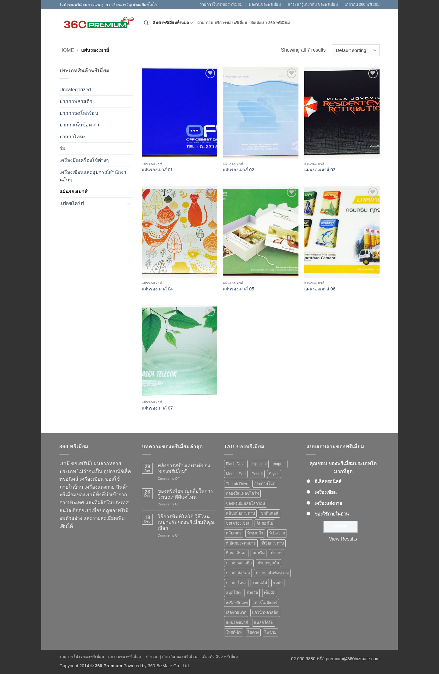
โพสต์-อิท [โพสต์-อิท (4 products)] (233, 632)
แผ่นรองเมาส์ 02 (238, 169)
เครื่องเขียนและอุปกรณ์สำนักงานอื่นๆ (92, 176)
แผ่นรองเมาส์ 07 (157, 408)
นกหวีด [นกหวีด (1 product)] (258, 553)
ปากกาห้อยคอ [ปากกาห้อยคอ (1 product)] (238, 572)
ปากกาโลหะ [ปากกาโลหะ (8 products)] (236, 583)
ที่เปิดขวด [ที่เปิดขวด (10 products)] (277, 533)
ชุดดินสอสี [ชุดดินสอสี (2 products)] (269, 513)
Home (66, 50)
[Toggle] (129, 203)
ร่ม (62, 148)
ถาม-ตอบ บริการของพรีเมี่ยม (222, 22)
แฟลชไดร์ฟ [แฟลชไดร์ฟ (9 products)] (263, 622)
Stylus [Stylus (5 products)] (274, 474)
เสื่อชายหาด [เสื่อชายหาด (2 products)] (236, 612)
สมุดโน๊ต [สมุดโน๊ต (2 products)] (233, 592)
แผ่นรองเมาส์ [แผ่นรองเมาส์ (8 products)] (237, 622)
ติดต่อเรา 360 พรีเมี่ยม (270, 22)
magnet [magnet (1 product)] (279, 463)
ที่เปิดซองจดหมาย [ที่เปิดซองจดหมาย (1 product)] (241, 543)
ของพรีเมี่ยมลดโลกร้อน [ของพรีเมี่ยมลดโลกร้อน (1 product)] (245, 503)
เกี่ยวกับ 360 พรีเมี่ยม (362, 4)
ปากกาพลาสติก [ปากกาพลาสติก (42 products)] (239, 563)
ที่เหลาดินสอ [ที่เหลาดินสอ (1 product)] (236, 553)
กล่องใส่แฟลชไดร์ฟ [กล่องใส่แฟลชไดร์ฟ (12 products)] (242, 493)
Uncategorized (75, 89)
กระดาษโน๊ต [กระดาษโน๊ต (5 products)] (264, 483)
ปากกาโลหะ (72, 136)
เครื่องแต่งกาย (328, 503)
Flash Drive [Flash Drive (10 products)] (236, 463)
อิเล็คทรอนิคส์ (328, 481)
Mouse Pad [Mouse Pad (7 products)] (236, 474)
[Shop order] (356, 50)
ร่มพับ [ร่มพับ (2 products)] (278, 583)
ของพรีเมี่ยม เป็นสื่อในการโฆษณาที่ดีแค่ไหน (185, 493)
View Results (343, 538)
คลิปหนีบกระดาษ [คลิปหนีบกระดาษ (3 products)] (240, 513)
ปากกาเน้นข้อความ (80, 124)
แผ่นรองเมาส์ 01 (157, 169)
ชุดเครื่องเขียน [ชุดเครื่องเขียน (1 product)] (238, 523)
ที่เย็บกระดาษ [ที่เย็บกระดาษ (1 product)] (273, 543)
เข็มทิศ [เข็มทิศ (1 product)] (269, 592)
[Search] (146, 23)
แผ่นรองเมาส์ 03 (319, 169)
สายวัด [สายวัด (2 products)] (252, 592)
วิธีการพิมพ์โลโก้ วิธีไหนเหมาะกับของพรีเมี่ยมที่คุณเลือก (186, 522)
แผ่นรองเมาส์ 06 (319, 288)
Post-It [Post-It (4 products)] (257, 474)
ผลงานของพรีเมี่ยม (265, 4)
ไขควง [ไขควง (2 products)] (253, 632)
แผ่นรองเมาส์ (73, 191)
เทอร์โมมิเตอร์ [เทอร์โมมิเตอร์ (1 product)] (265, 602)
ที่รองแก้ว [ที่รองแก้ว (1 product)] (255, 533)
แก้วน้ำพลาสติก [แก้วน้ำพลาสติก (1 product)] (265, 612)
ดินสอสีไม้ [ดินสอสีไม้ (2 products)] (264, 523)
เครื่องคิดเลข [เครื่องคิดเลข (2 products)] (237, 602)
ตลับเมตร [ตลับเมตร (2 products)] (233, 533)
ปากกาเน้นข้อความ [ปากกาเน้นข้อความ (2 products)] (272, 572)
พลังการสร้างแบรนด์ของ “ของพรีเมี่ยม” (184, 468)
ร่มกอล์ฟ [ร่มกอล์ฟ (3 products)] (259, 583)
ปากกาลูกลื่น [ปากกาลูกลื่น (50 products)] (268, 563)
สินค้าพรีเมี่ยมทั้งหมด (173, 23)
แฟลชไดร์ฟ (71, 203)
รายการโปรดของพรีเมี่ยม (221, 4)
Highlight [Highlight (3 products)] (259, 463)
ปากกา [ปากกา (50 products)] (276, 553)
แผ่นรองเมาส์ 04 (157, 288)
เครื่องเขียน (326, 492)
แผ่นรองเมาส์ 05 (238, 288)
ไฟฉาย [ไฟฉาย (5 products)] (271, 632)
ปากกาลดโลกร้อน (78, 113)
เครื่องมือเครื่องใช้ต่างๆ (84, 160)
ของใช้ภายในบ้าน (332, 514)
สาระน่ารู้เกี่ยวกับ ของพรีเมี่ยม (313, 4)
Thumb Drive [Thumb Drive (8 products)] (237, 483)
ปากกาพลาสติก (75, 101)
